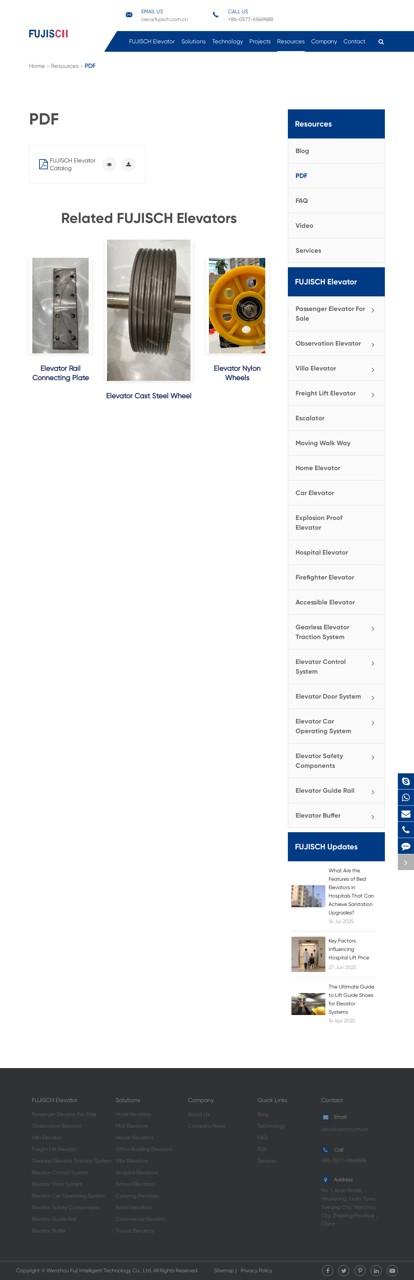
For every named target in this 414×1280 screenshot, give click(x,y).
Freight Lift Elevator (337, 393)
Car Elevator (315, 493)
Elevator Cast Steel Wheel (148, 396)
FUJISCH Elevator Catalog (67, 164)
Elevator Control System (337, 665)
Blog (302, 151)
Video (304, 225)
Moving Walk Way (323, 443)
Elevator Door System (337, 696)
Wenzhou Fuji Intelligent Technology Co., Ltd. (99, 1270)
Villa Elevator (337, 368)
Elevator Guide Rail (337, 791)
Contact (354, 45)
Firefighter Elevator (325, 577)
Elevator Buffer (337, 816)
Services (308, 250)
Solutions (193, 45)
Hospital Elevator (322, 552)
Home (37, 65)
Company (324, 45)
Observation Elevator (337, 343)
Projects (260, 45)
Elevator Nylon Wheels (237, 373)
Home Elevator (318, 468)
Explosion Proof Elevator (319, 522)
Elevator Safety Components (337, 759)
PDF (90, 65)
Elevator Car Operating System (337, 725)
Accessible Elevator (325, 602)
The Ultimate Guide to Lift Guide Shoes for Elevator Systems (351, 999)
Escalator (310, 418)
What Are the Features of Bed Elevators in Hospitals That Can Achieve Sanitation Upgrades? (351, 891)
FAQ (302, 200)
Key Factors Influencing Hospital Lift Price (349, 949)
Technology (227, 45)
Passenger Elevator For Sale (337, 312)
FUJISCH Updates (326, 846)
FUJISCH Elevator (152, 45)
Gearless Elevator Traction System (337, 631)
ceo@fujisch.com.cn (155, 15)
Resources (291, 45)
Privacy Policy (256, 1270)
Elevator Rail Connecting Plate (60, 373)
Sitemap (224, 1270)
